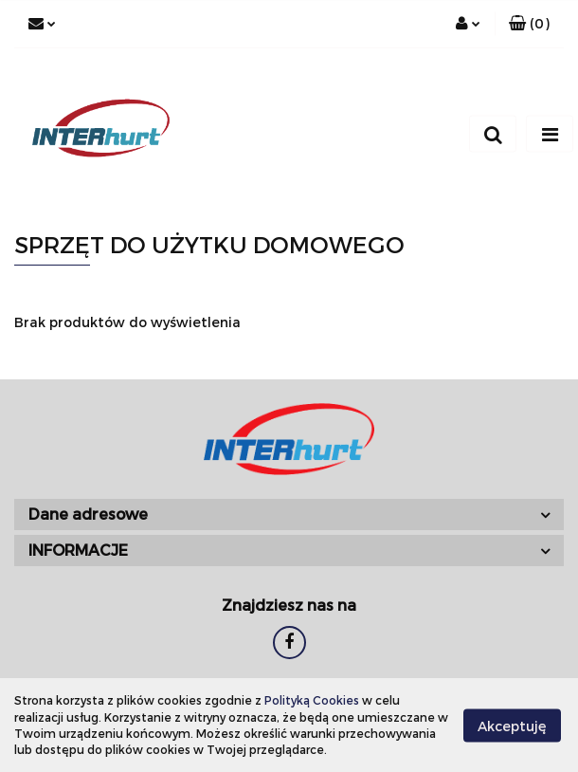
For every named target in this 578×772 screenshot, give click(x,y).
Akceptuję (512, 725)
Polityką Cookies (311, 700)
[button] (529, 23)
